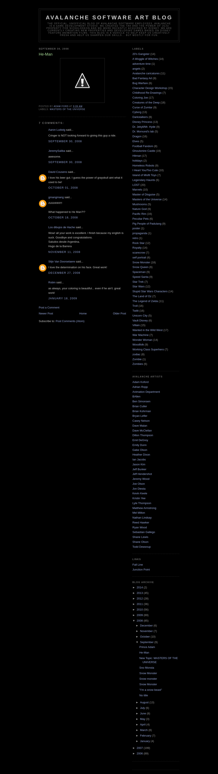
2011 (140, 604)
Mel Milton (138, 512)
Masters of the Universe (67, 109)
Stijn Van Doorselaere (61, 261)
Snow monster (148, 678)
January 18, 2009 (62, 298)
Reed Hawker (140, 522)
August (144, 702)
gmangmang (56, 197)
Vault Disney (140, 320)
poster (136, 228)
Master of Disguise (143, 194)
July (143, 708)
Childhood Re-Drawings (147, 92)
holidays (137, 160)
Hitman (136, 155)
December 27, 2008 (64, 272)
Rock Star (138, 243)
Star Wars (138, 286)
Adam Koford (140, 382)
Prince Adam (147, 647)
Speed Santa (140, 276)
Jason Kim (138, 464)
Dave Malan (139, 425)
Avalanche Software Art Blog (109, 17)
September (147, 642)
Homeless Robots (143, 165)
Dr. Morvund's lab (143, 131)
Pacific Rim (139, 213)
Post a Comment (49, 307)
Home (83, 313)
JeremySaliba (56, 150)
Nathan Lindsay (142, 517)
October (145, 636)
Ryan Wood (139, 527)
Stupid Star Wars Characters (150, 291)
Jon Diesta (138, 488)
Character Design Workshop (149, 88)
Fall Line (137, 564)
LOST (136, 184)
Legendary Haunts (143, 180)
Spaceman (139, 272)
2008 (140, 620)
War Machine (140, 335)
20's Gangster (141, 54)
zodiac (136, 354)
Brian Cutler (139, 406)
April (143, 724)
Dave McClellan (142, 430)
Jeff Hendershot (142, 474)
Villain (136, 325)
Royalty (137, 247)
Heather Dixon (141, 454)
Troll (135, 305)
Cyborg (136, 112)
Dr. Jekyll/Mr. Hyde (143, 126)
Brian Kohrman (141, 411)
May (143, 719)
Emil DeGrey (140, 440)
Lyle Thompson (141, 503)
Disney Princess (142, 121)
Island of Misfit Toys (144, 175)
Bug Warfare (140, 83)
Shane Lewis (140, 537)
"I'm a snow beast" (150, 689)
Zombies (137, 364)
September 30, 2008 (65, 141)
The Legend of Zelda (145, 301)
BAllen (136, 396)
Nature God (139, 209)
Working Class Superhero (148, 349)
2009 (140, 615)
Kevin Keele (139, 493)
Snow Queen (140, 267)
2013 (140, 593)
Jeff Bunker (139, 469)
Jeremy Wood (140, 478)
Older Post (119, 313)
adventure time (141, 63)
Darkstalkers (140, 117)
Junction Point (141, 569)
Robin (52, 282)
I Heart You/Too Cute (145, 170)
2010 (140, 609)
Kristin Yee (138, 498)
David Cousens (57, 171)
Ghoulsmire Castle (143, 150)
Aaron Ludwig (56, 129)
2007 (140, 748)
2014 (140, 587)
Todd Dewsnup (141, 546)
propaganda (139, 233)
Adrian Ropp (140, 386)
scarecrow (138, 252)
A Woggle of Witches (145, 58)
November (147, 631)
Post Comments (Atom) (70, 321)
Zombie (137, 359)
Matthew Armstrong (144, 508)
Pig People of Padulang (146, 223)
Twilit (135, 310)
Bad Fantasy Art (142, 78)
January (145, 741)
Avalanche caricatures (146, 73)
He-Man (144, 652)
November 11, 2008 (64, 252)
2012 (140, 598)
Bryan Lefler (139, 415)
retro (135, 238)
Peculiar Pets (140, 218)
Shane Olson (140, 541)
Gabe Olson (139, 450)
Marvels (137, 189)
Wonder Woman (142, 339)
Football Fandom (142, 146)
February (146, 735)
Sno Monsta (146, 667)
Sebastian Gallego (143, 532)
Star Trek (138, 281)
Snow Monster (141, 262)
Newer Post (46, 313)
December (147, 625)
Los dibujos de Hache (61, 227)
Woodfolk (138, 344)
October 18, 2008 (63, 217)
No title (143, 695)
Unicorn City (140, 315)
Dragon (137, 136)
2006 (140, 753)
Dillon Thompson (142, 435)
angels (136, 68)
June (143, 713)
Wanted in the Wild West (147, 330)
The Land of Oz (142, 296)
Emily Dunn (139, 445)
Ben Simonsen (141, 401)
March (144, 730)
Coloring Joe (140, 97)
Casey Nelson (141, 420)
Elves (135, 141)
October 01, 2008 (63, 187)
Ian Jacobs (139, 459)
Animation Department (146, 391)
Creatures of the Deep (146, 102)
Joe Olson (138, 483)
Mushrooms (139, 204)
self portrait (139, 257)
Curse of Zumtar (142, 107)
